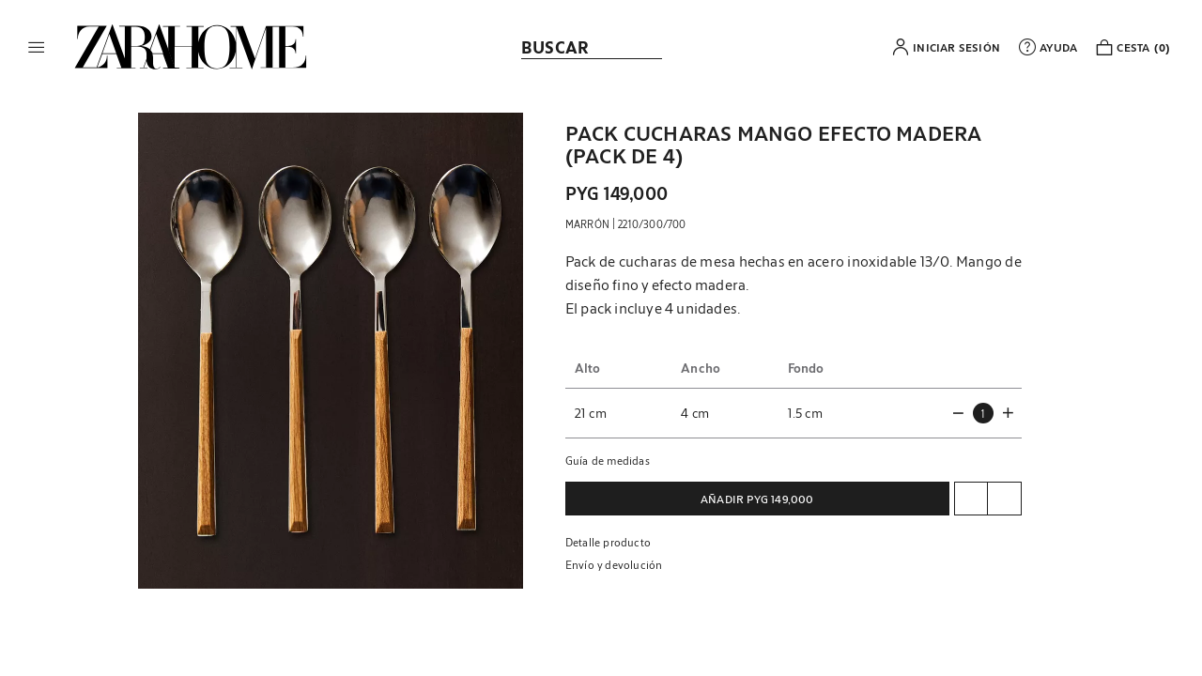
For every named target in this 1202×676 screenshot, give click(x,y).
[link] (190, 46)
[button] (36, 47)
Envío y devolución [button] (614, 564)
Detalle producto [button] (608, 541)
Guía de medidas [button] (607, 460)
